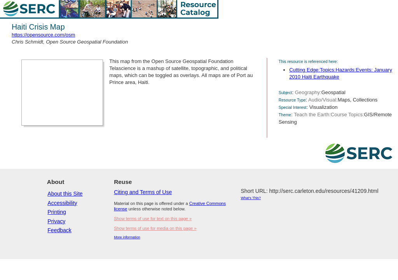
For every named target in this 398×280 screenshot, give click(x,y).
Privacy (56, 221)
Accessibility (62, 203)
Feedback (59, 230)
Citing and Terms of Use (143, 192)
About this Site (64, 194)
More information (127, 237)
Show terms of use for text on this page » (153, 218)
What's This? (251, 198)
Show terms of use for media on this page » (155, 228)
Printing (56, 212)
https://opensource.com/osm (43, 35)
